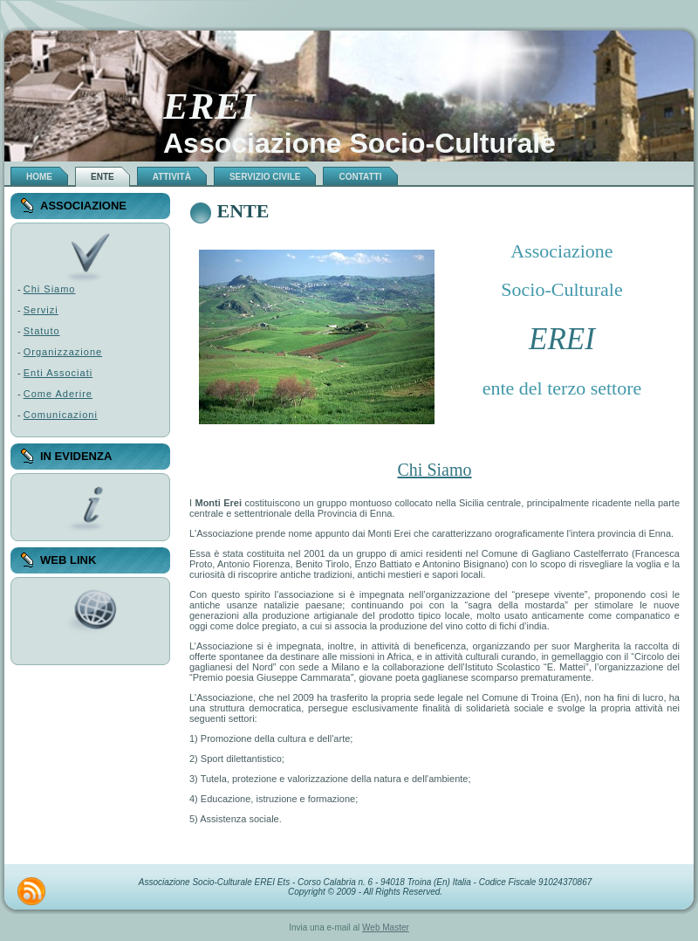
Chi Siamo (50, 289)
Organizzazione (63, 352)
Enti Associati (58, 372)
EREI (210, 106)
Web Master (385, 927)
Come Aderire (58, 393)
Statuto (42, 331)
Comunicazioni (61, 414)
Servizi (41, 310)
